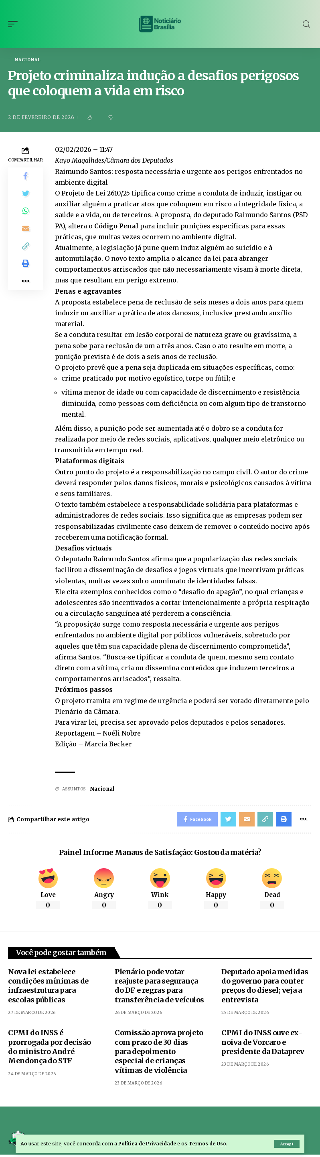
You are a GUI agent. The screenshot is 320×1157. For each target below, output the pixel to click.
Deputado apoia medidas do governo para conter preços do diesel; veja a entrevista (264, 987)
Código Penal (116, 226)
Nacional (28, 60)
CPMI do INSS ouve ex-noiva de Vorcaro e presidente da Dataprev (262, 1044)
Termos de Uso (211, 1143)
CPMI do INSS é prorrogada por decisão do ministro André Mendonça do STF (49, 1049)
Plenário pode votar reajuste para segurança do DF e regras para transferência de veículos (159, 987)
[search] (306, 24)
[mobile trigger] (15, 24)
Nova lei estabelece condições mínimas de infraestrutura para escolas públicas (48, 987)
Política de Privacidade (148, 1143)
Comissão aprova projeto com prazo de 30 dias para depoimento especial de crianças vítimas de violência (159, 1053)
